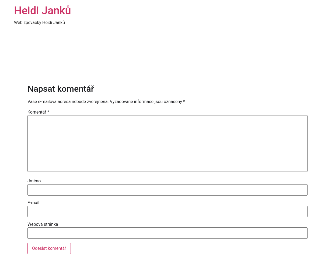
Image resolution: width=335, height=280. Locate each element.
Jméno (34, 181)
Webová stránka (42, 224)
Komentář (38, 112)
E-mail (33, 203)
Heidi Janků (42, 10)
